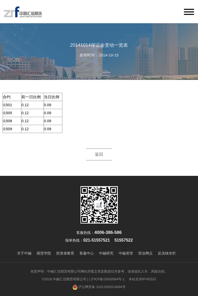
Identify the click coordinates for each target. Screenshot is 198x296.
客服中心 (86, 253)
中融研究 (106, 253)
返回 (99, 154)
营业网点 (145, 253)
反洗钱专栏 (167, 253)
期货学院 (44, 253)
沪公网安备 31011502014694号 (99, 287)
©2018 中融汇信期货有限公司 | (65, 279)
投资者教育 (65, 253)
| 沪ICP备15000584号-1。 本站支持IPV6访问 (122, 279)
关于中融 (24, 253)
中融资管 (126, 253)
